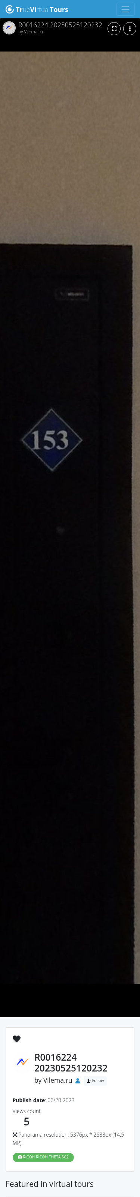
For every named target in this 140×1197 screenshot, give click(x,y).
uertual (36, 9)
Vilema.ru (57, 1080)
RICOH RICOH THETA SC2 (43, 1157)
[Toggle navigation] (125, 9)
